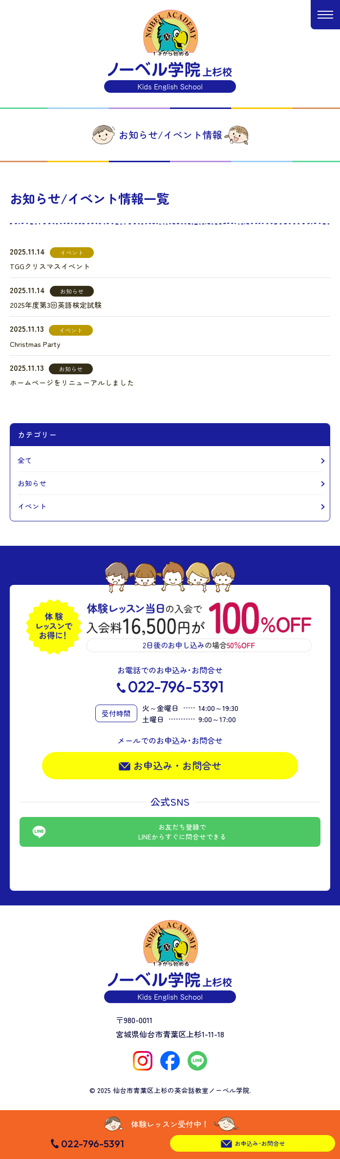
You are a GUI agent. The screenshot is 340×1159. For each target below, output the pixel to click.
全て (25, 460)
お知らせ (32, 483)
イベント (32, 506)
